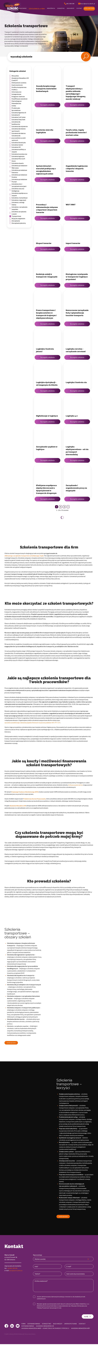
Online (12, 106)
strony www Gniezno (30, 1340)
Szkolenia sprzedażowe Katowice (18, 171)
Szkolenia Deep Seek (17, 119)
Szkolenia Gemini (16, 145)
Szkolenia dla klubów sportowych (17, 130)
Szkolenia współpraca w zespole (18, 194)
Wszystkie (14, 76)
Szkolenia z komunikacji (18, 198)
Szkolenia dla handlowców (14, 123)
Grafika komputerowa (17, 87)
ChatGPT (13, 80)
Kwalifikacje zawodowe (18, 99)
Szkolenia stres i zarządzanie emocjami (17, 185)
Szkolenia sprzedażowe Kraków (18, 176)
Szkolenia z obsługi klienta (16, 203)
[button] (16, 8)
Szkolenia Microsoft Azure (17, 160)
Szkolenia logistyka (16, 156)
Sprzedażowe (14, 110)
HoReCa (13, 89)
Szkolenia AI (14, 115)
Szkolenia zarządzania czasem (17, 213)
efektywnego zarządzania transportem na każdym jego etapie (26, 556)
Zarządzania (14, 221)
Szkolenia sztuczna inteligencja (16, 190)
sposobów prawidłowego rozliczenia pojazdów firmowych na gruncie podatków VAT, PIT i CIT (35, 722)
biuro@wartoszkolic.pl (16, 1274)
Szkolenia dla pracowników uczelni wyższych (17, 138)
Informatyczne (15, 92)
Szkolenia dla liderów (17, 133)
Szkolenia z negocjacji (17, 200)
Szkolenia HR (14, 147)
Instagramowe (15, 94)
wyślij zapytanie (15, 1043)
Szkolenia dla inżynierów (18, 126)
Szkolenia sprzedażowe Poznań (18, 180)
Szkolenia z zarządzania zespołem (18, 208)
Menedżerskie (15, 103)
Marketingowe (15, 101)
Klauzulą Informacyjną (79, 1309)
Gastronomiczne (16, 85)
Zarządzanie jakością (17, 223)
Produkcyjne (14, 108)
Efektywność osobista (17, 83)
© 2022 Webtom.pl (19, 1340)
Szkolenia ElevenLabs (17, 142)
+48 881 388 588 (12, 1272)
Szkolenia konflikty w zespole (17, 150)
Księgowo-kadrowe (17, 96)
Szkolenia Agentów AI (17, 112)
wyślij (87, 1320)
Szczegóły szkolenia (47, 105)
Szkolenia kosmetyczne (18, 154)
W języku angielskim (17, 218)
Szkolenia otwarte (16, 163)
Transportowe (15, 216)
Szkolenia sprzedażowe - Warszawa (18, 167)
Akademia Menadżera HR (19, 78)
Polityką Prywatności (45, 1311)
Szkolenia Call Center (17, 117)
